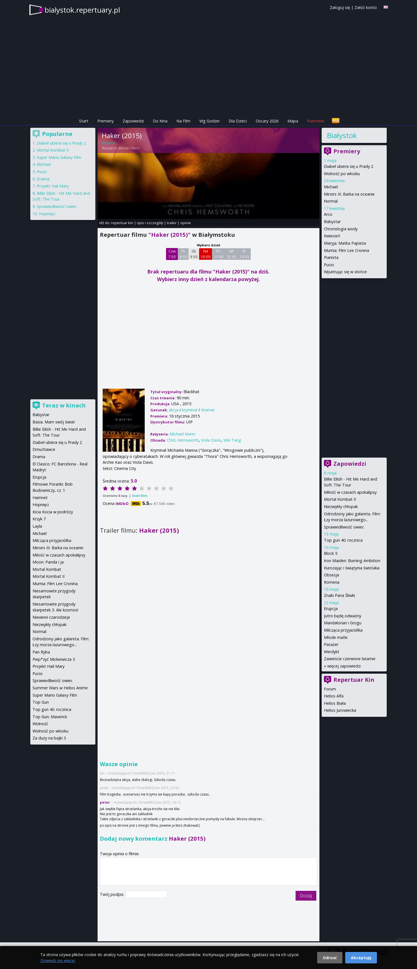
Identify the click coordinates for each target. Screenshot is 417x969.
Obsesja (331, 575)
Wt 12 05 (231, 254)
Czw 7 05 (172, 254)
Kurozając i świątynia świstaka (351, 568)
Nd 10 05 (206, 254)
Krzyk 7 (39, 518)
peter (105, 802)
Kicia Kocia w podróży (53, 511)
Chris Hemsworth (183, 440)
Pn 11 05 (219, 254)
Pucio (329, 264)
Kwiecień (332, 235)
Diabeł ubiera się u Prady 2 (348, 166)
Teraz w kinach (64, 405)
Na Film (183, 121)
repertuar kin (122, 222)
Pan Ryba (41, 652)
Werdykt (331, 651)
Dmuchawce (44, 449)
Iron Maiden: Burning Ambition (352, 560)
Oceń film (139, 495)
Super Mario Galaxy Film (59, 157)
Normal (331, 201)
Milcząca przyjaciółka (343, 630)
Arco (328, 214)
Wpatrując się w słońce (345, 271)
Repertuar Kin (353, 679)
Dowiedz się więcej (57, 960)
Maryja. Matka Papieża (345, 243)
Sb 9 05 (194, 254)
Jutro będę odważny (342, 615)
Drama (43, 179)
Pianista (331, 257)
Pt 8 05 (183, 254)
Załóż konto (365, 7)
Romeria (331, 582)
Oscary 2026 (267, 121)
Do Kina (160, 121)
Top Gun (41, 702)
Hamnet (40, 497)
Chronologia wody (341, 228)
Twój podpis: (112, 894)
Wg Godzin (209, 121)
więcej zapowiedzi (344, 666)
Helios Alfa (334, 696)
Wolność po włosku (342, 173)
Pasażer (331, 644)
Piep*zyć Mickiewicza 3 (54, 659)
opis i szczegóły (150, 222)
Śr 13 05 (244, 254)
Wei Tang (232, 440)
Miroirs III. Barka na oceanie (349, 194)
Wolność (40, 723)
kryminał (189, 409)
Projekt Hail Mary (53, 186)
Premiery (105, 121)
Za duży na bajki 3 (49, 738)
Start (83, 121)
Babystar (332, 221)
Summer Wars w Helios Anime (60, 687)
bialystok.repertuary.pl (82, 10)
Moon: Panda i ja (48, 562)
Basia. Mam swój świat (54, 422)
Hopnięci (47, 213)
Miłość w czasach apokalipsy (350, 492)
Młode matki (335, 637)
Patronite (315, 121)
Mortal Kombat (47, 569)
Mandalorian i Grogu (342, 622)
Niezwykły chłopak (341, 506)
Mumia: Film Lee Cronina (346, 250)
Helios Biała (335, 703)
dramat (208, 409)
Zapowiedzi (133, 121)
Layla (37, 526)
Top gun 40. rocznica (343, 540)
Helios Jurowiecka (340, 710)
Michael (331, 186)
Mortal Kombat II (340, 499)
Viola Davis (211, 440)
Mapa (292, 121)
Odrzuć (330, 957)
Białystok (342, 135)
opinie (185, 222)
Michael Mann (128, 148)
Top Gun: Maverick (50, 716)
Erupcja (331, 608)
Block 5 (330, 553)
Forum (330, 689)
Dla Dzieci (238, 121)
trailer (172, 222)
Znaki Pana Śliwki (339, 595)
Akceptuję (361, 957)
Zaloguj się (340, 7)
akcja (173, 409)
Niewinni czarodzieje (51, 617)
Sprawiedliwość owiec (344, 527)
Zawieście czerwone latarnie (349, 658)
